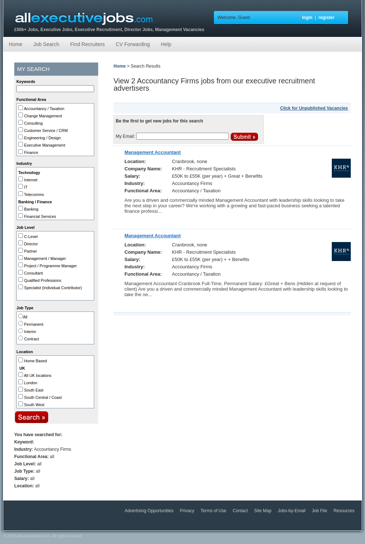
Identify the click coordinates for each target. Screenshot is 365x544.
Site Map (263, 510)
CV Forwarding (133, 44)
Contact (241, 510)
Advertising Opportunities (149, 510)
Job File (320, 510)
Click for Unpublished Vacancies (314, 108)
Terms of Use (214, 510)
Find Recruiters (87, 44)
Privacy (188, 510)
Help (166, 44)
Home (15, 44)
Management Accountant (152, 152)
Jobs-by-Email (292, 510)
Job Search (46, 44)
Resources (344, 510)
